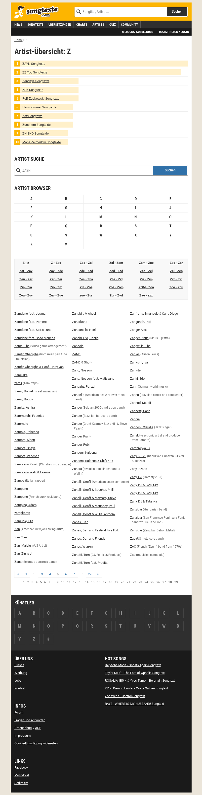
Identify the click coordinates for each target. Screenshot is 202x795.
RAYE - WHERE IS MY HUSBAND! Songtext (134, 704)
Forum (18, 712)
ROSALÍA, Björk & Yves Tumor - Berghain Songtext (140, 680)
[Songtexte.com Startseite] (38, 12)
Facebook (21, 767)
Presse (19, 665)
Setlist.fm (21, 783)
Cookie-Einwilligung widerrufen (36, 743)
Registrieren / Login (174, 32)
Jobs (17, 680)
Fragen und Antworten (29, 720)
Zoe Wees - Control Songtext (125, 696)
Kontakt (19, 688)
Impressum (22, 735)
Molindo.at (21, 775)
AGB (38, 728)
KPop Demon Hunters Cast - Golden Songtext (136, 688)
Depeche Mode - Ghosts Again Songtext (133, 665)
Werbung (20, 673)
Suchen (170, 170)
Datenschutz (23, 728)
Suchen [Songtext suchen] (177, 11)
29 (89, 574)
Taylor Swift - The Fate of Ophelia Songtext (135, 673)
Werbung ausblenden (137, 32)
